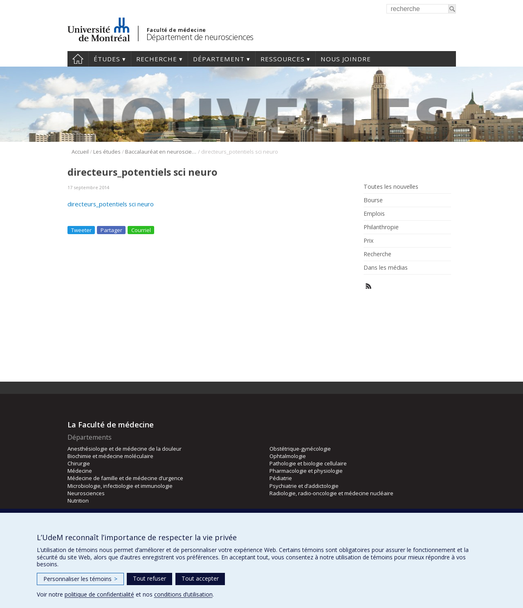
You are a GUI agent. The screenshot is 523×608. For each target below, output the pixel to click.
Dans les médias (386, 267)
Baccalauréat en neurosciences (161, 151)
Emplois (374, 213)
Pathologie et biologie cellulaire (308, 463)
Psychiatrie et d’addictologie (304, 486)
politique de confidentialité (99, 594)
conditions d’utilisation (183, 594)
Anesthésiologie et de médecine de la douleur (124, 448)
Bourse (373, 200)
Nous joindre (346, 59)
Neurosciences (86, 493)
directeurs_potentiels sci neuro (110, 204)
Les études (107, 151)
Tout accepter (200, 578)
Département (219, 59)
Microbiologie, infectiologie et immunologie (120, 486)
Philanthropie (381, 227)
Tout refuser (149, 578)
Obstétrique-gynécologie (300, 448)
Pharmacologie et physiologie (306, 470)
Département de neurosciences (200, 36)
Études (107, 59)
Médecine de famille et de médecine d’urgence (125, 478)
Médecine (79, 470)
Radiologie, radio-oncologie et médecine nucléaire (331, 493)
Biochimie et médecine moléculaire (110, 456)
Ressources (282, 59)
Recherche (156, 59)
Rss (369, 286)
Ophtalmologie (287, 456)
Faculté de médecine (176, 30)
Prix (368, 240)
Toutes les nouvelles (391, 186)
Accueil (77, 59)
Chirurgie (78, 463)
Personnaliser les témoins (80, 579)
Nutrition (78, 500)
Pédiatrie (280, 478)
